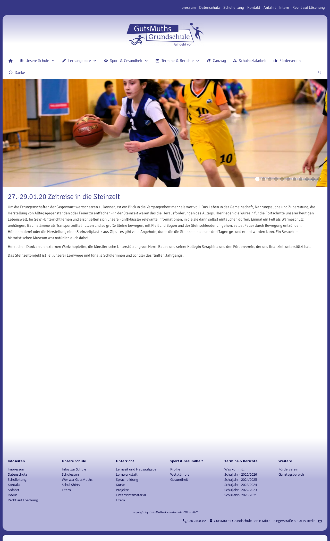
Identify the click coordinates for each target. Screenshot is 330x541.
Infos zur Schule (74, 469)
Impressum (186, 7)
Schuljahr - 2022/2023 (240, 489)
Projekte (122, 489)
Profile (175, 469)
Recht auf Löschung (308, 7)
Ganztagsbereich (291, 474)
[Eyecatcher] (294, 179)
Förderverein (288, 469)
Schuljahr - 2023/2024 (240, 484)
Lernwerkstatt (127, 474)
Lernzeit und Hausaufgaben (137, 469)
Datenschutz (209, 7)
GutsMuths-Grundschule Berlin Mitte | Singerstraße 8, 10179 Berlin (262, 520)
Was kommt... (234, 469)
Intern (284, 7)
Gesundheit (179, 479)
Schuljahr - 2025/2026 (240, 474)
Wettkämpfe (179, 474)
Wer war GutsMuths (77, 479)
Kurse (120, 484)
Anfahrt (270, 7)
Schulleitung (233, 7)
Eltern (66, 489)
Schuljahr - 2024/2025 (240, 479)
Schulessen (70, 474)
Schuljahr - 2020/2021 (240, 495)
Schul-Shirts (71, 484)
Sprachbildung (127, 479)
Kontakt (253, 7)
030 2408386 (195, 520)
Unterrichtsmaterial (131, 495)
